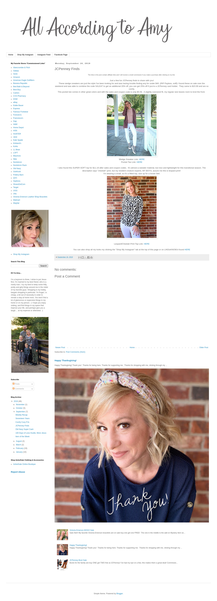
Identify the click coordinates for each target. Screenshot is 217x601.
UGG (15, 191)
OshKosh (17, 171)
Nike (15, 159)
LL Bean (16, 150)
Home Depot (18, 127)
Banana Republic (20, 83)
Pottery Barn (18, 175)
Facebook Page (60, 55)
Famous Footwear (20, 112)
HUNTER (17, 134)
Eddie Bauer (18, 105)
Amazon (16, 77)
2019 (16, 401)
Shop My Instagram (25, 55)
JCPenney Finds (22, 426)
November (20, 404)
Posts (16, 384)
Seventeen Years (23, 418)
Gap (15, 121)
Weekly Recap (21, 415)
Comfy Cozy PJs (22, 422)
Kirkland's (17, 143)
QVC (15, 178)
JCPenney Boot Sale (78, 560)
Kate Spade (18, 140)
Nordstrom (17, 162)
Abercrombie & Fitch (21, 67)
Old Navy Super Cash (24, 429)
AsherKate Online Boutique (24, 464)
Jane (15, 137)
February (20, 448)
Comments (18, 389)
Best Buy (17, 90)
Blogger (119, 593)
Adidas (16, 71)
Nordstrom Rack (20, 165)
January (19, 452)
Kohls (15, 146)
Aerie (15, 74)
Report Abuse (18, 472)
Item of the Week (23, 436)
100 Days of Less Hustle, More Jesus (31, 433)
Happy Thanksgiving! (66, 360)
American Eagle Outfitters (23, 80)
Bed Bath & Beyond (21, 86)
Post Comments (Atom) (75, 352)
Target (15, 187)
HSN (15, 131)
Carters (16, 93)
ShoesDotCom (19, 184)
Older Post (203, 347)
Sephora (16, 181)
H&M (15, 124)
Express (16, 108)
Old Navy (17, 168)
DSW (15, 99)
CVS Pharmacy (19, 96)
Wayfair (16, 203)
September (21, 412)
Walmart (16, 200)
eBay (15, 102)
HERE (142, 159)
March (19, 445)
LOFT (15, 153)
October (19, 408)
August (19, 441)
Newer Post (60, 347)
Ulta (14, 194)
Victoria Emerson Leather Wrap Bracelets (30, 197)
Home (10, 55)
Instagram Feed (43, 55)
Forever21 (17, 115)
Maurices (17, 156)
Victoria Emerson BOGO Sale (82, 530)
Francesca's (18, 118)
